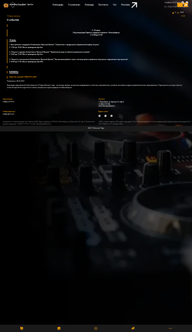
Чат (114, 5)
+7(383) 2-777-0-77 (172, 2)
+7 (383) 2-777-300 (104, 104)
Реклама (129, 5)
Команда (89, 5)
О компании (74, 5)
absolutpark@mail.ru (109, 106)
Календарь (58, 5)
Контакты (103, 5)
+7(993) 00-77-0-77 (8, 114)
